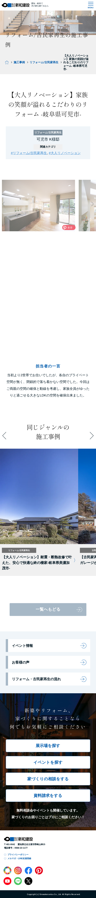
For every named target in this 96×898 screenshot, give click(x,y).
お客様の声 (20, 662)
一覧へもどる (48, 609)
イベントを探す (48, 762)
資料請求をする (48, 795)
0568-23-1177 (21, 848)
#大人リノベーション (65, 153)
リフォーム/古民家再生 (44, 62)
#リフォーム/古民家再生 (29, 153)
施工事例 (19, 62)
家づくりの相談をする (48, 779)
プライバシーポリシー (18, 854)
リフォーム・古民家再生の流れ (36, 679)
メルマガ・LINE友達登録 (19, 858)
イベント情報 (22, 646)
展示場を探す (48, 745)
